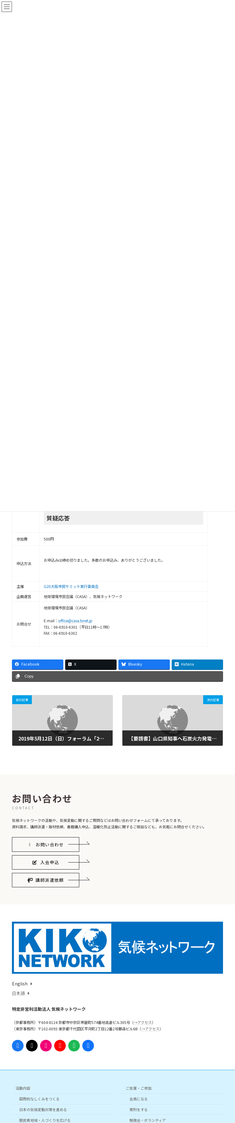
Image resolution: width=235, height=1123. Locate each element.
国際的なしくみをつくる (39, 1098)
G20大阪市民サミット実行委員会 (71, 586)
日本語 (18, 993)
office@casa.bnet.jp (75, 620)
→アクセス (143, 1022)
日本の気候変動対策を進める (43, 1109)
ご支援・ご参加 (138, 1088)
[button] (45, 844)
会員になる (138, 1098)
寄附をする (138, 1109)
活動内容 (23, 1088)
